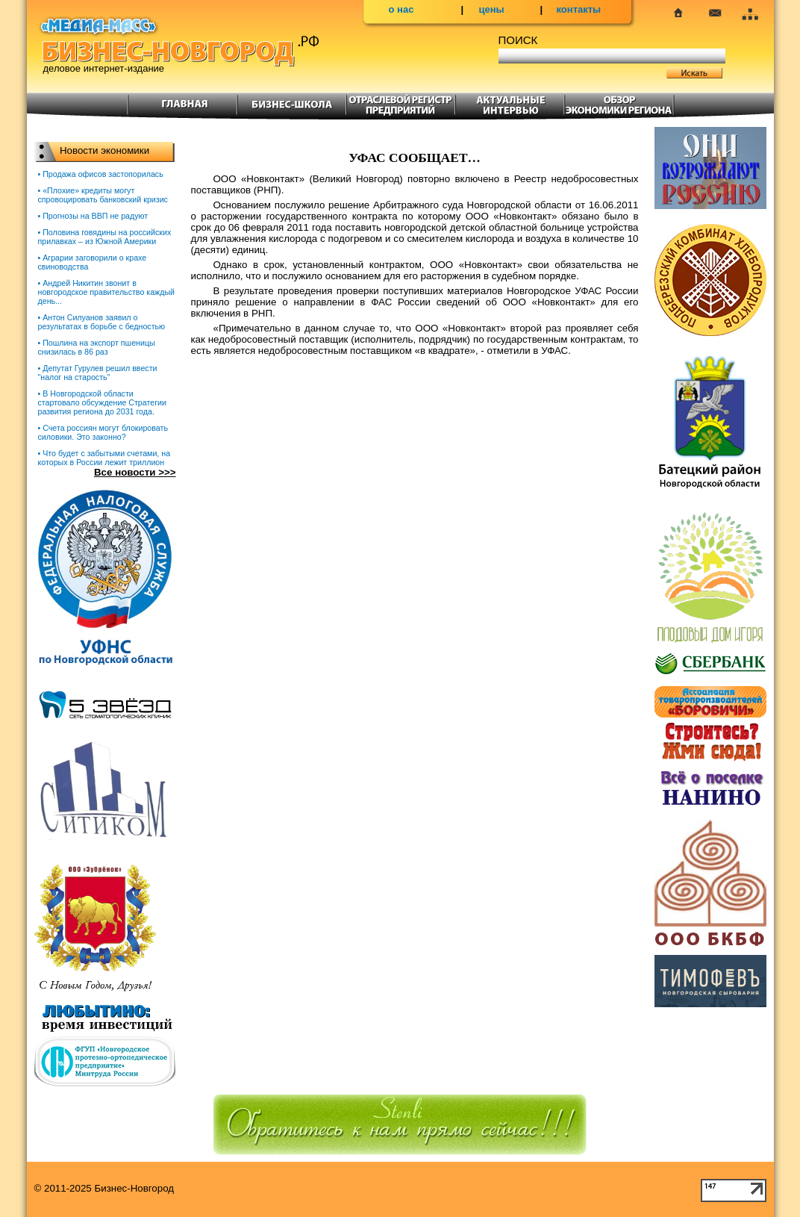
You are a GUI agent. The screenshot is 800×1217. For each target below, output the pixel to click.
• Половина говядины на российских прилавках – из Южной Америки (105, 237)
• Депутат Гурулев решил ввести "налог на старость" (97, 373)
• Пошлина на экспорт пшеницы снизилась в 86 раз (96, 347)
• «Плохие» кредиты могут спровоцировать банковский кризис (103, 195)
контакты (579, 9)
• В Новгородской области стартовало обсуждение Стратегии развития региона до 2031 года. (102, 402)
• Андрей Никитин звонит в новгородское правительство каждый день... (106, 291)
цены (491, 9)
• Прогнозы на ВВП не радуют (93, 215)
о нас (401, 9)
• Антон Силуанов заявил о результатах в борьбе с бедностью (102, 322)
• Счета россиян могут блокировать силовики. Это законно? (103, 432)
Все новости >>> (135, 472)
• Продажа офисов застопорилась (100, 173)
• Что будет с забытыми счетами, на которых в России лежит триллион (104, 458)
